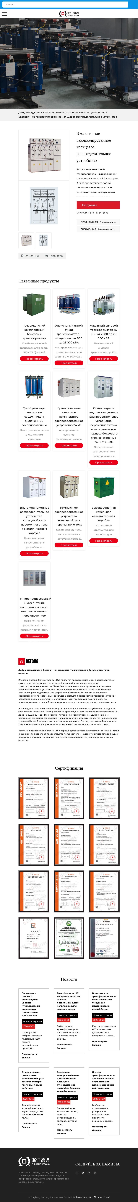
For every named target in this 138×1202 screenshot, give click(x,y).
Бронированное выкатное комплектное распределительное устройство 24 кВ (69, 417)
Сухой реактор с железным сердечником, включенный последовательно (34, 417)
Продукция (33, 112)
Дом (21, 112)
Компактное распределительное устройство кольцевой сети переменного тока (69, 516)
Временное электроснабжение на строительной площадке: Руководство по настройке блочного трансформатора (68, 1082)
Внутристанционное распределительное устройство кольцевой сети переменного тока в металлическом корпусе (34, 520)
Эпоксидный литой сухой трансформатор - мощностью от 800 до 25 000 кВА (69, 334)
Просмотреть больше (34, 359)
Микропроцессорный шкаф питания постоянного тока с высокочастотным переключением (35, 607)
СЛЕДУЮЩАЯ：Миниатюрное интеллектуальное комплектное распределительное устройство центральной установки (100, 229)
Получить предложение (93, 206)
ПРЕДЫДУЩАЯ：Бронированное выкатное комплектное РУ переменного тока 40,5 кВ (100, 222)
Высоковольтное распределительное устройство (74, 112)
